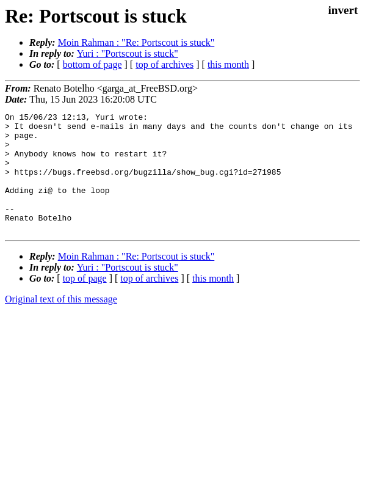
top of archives (164, 64)
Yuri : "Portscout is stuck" (127, 53)
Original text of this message (61, 323)
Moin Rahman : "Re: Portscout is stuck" (136, 42)
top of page (85, 302)
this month (228, 64)
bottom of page (92, 64)
